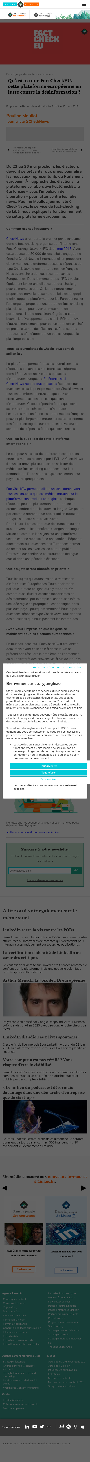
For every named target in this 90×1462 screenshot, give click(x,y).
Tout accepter (48, 766)
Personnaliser (48, 779)
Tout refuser (48, 772)
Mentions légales (27, 1443)
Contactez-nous (10, 1443)
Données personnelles (49, 1443)
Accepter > (40, 667)
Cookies (66, 1443)
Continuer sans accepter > (66, 667)
